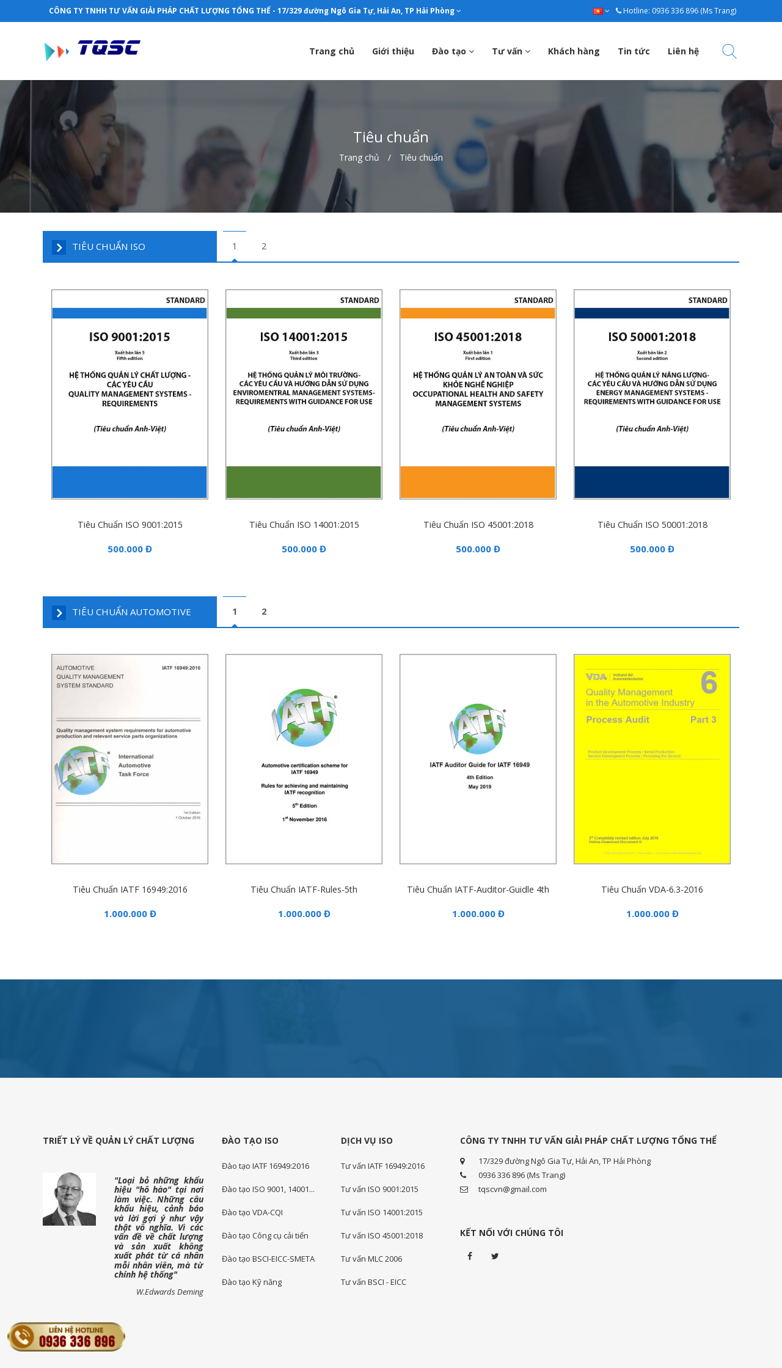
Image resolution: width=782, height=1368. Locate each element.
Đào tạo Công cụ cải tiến (265, 1233)
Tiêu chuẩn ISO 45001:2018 (478, 523)
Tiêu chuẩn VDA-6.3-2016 (652, 886)
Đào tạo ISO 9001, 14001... (268, 1187)
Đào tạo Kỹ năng (252, 1280)
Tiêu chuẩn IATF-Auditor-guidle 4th (478, 886)
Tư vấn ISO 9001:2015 (379, 1187)
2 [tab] (263, 246)
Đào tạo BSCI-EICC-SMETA (268, 1256)
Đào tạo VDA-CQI (252, 1210)
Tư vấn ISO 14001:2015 (382, 1210)
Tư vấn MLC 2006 (371, 1256)
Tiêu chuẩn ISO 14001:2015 (304, 523)
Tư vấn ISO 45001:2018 (382, 1233)
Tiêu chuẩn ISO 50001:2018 (652, 523)
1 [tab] (234, 246)
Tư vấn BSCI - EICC (373, 1280)
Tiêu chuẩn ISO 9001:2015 (130, 523)
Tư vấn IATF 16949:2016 (383, 1163)
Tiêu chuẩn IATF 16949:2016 (130, 886)
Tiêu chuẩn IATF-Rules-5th (304, 886)
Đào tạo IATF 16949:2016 (265, 1163)
